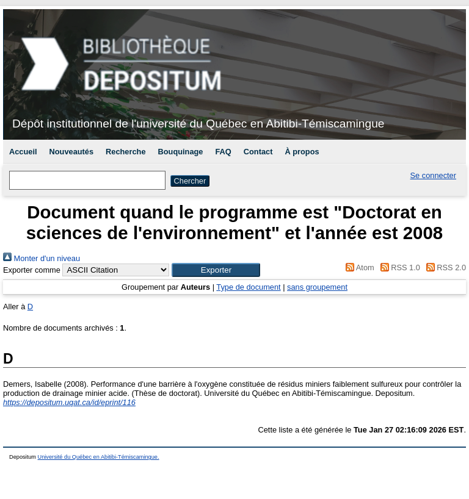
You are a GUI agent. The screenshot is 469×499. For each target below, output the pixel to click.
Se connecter (433, 175)
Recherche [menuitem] (125, 151)
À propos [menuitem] (302, 151)
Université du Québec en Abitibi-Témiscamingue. (98, 457)
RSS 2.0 (444, 267)
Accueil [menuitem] (23, 151)
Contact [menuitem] (258, 151)
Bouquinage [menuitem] (180, 151)
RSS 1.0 (398, 267)
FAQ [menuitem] (223, 151)
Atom (358, 267)
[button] (216, 270)
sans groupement (317, 287)
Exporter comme (31, 270)
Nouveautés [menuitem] (71, 151)
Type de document (248, 287)
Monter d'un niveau (41, 258)
